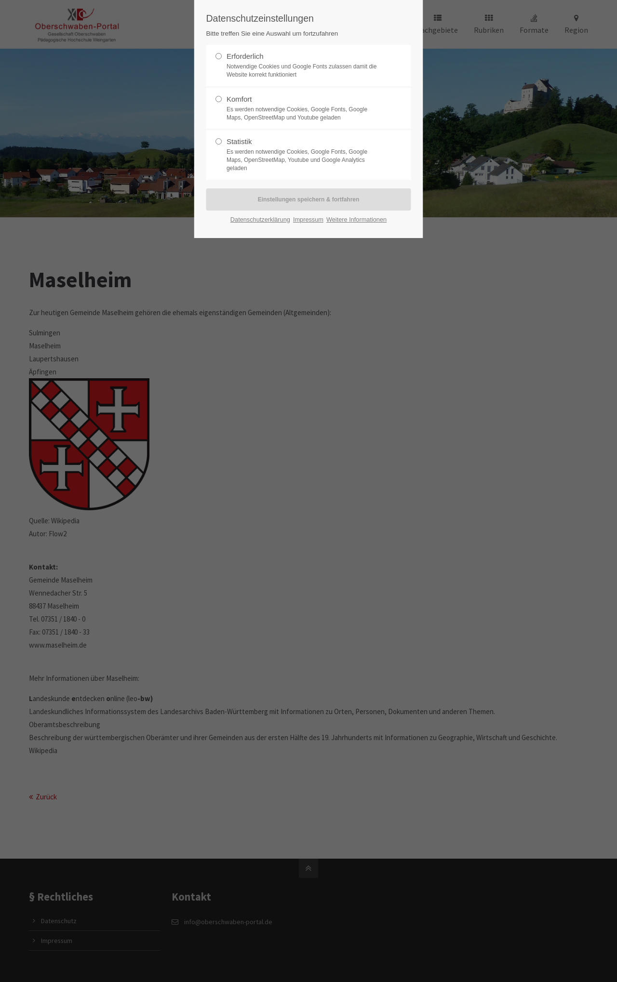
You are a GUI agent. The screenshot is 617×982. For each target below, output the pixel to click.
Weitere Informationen (356, 219)
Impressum (308, 219)
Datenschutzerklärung (260, 219)
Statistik (305, 154)
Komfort (305, 108)
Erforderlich (305, 65)
